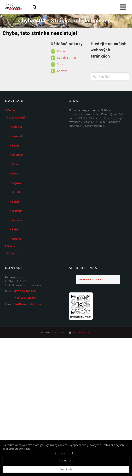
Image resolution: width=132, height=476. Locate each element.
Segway (16, 183)
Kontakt (62, 71)
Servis (61, 64)
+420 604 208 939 (24, 291)
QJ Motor (17, 154)
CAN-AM (17, 127)
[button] (71, 77)
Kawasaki (17, 136)
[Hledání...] (110, 76)
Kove (15, 173)
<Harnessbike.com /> (90, 279)
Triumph (17, 210)
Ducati (16, 192)
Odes (15, 164)
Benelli (16, 201)
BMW (15, 229)
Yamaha (17, 220)
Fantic (15, 145)
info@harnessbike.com (27, 304)
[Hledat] (95, 76)
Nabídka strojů (66, 58)
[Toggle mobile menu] (123, 6)
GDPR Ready (81, 332)
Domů (61, 51)
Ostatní (16, 239)
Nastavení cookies (66, 453)
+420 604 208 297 (20, 297)
